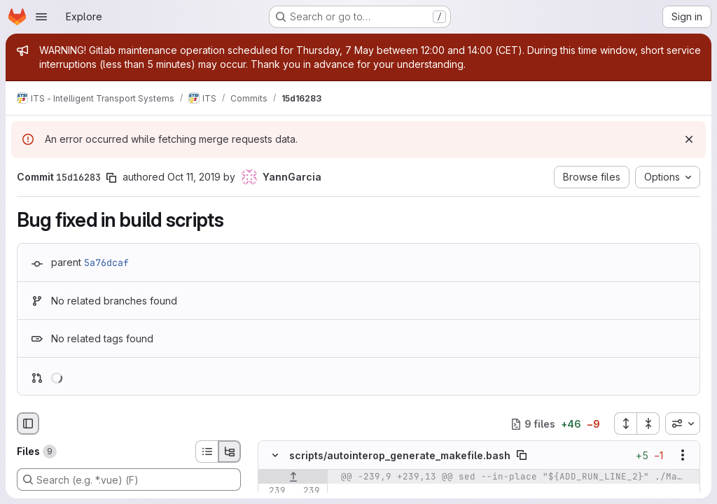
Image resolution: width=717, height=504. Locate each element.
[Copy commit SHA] (111, 177)
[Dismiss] (689, 139)
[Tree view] (229, 451)
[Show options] (682, 455)
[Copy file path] (521, 455)
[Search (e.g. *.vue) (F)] (129, 479)
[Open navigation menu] (41, 17)
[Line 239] (274, 491)
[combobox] (682, 423)
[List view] (206, 451)
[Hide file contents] (275, 455)
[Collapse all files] (648, 423)
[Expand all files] (625, 423)
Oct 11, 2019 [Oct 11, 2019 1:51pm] (194, 177)
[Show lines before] (293, 477)
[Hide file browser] (28, 423)
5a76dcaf (106, 262)
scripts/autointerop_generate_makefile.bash (399, 455)
